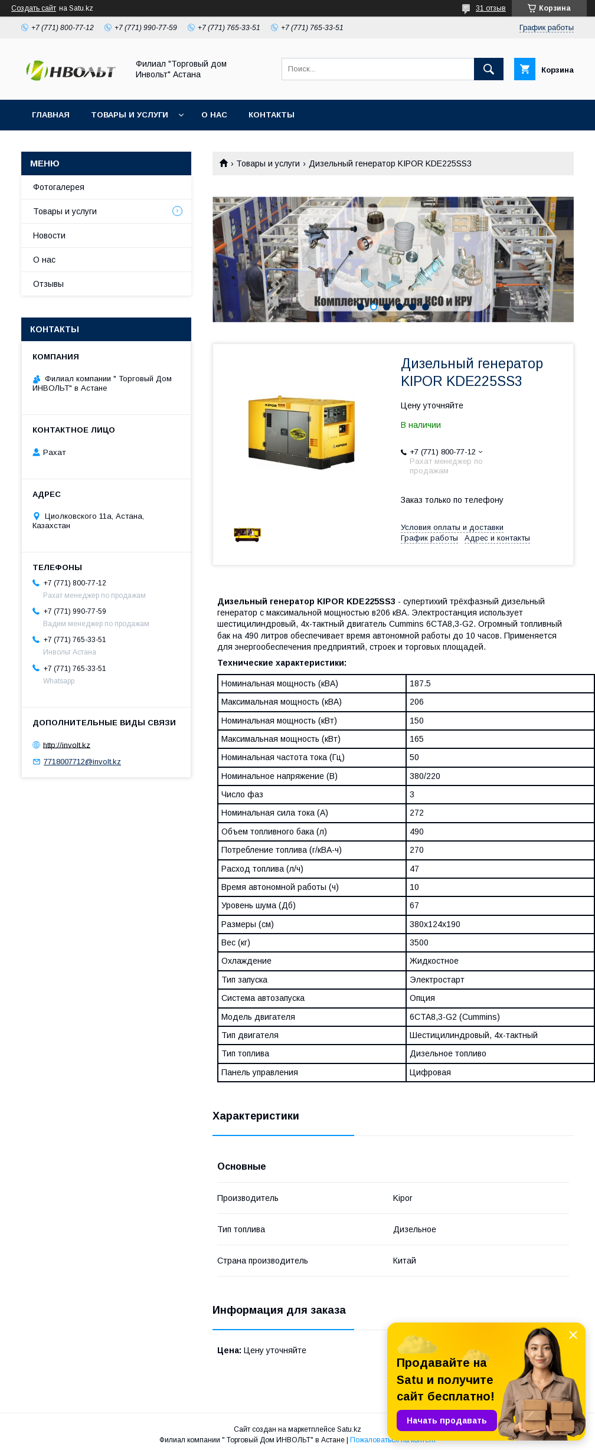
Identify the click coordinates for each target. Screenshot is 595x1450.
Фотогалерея (58, 187)
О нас (214, 114)
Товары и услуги (129, 114)
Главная (51, 114)
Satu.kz (349, 1429)
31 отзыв (491, 8)
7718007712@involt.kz (82, 761)
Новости (49, 235)
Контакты (272, 114)
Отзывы (48, 284)
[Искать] (489, 69)
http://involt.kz (66, 744)
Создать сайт (33, 8)
